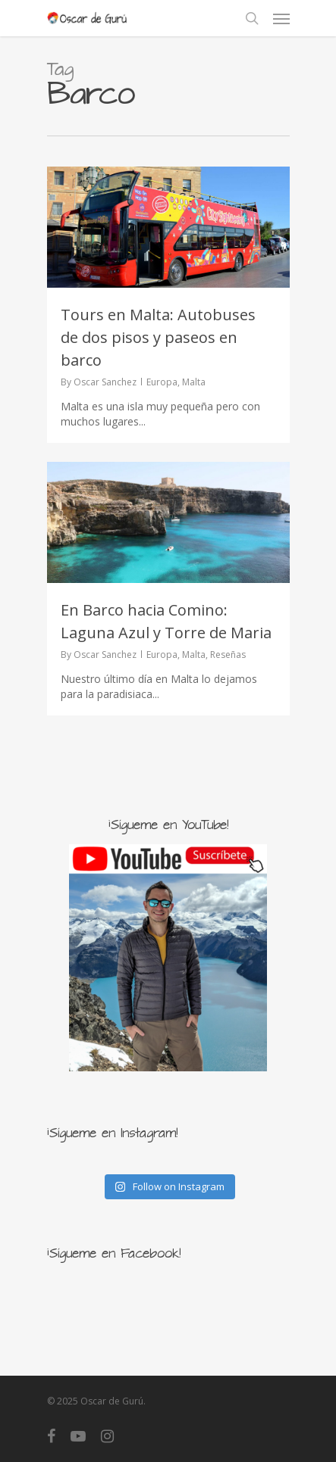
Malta (194, 382)
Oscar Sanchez (105, 382)
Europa (161, 382)
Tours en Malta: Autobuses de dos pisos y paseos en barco (158, 337)
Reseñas (228, 654)
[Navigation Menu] (281, 18)
